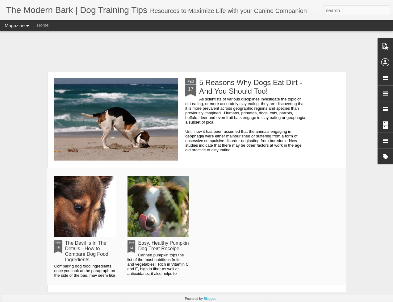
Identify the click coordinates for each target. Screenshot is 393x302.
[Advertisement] (196, 51)
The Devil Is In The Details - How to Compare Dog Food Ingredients (87, 251)
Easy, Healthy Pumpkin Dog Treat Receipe (163, 245)
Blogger (209, 298)
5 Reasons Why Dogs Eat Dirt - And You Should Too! (250, 86)
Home (42, 25)
